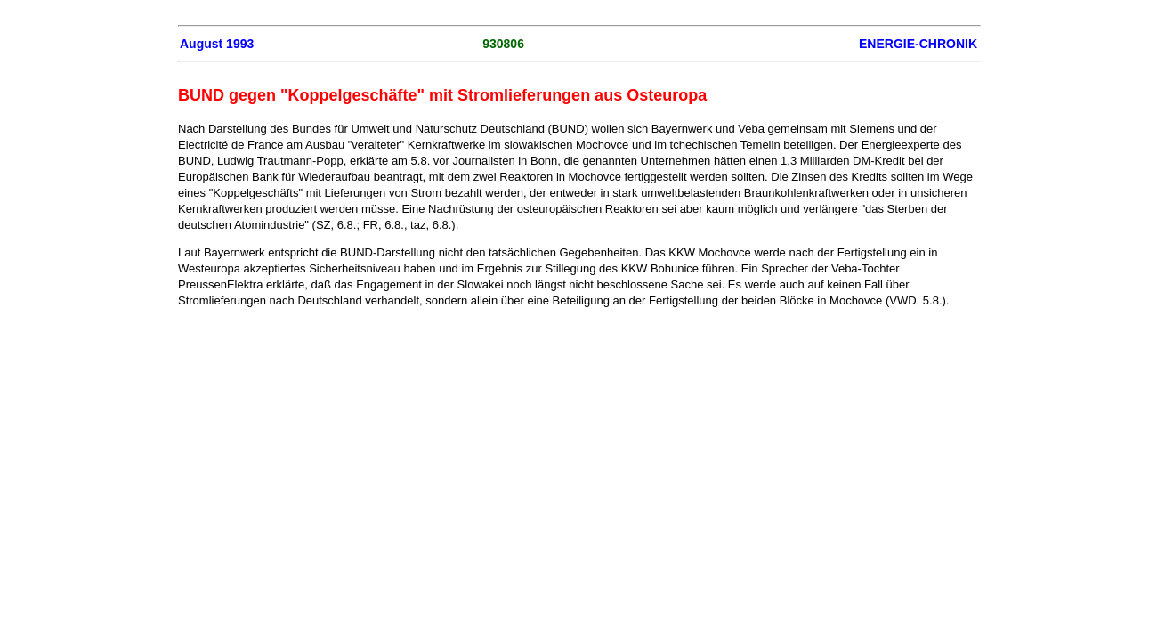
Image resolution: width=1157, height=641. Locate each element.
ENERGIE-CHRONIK (918, 44)
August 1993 (217, 44)
